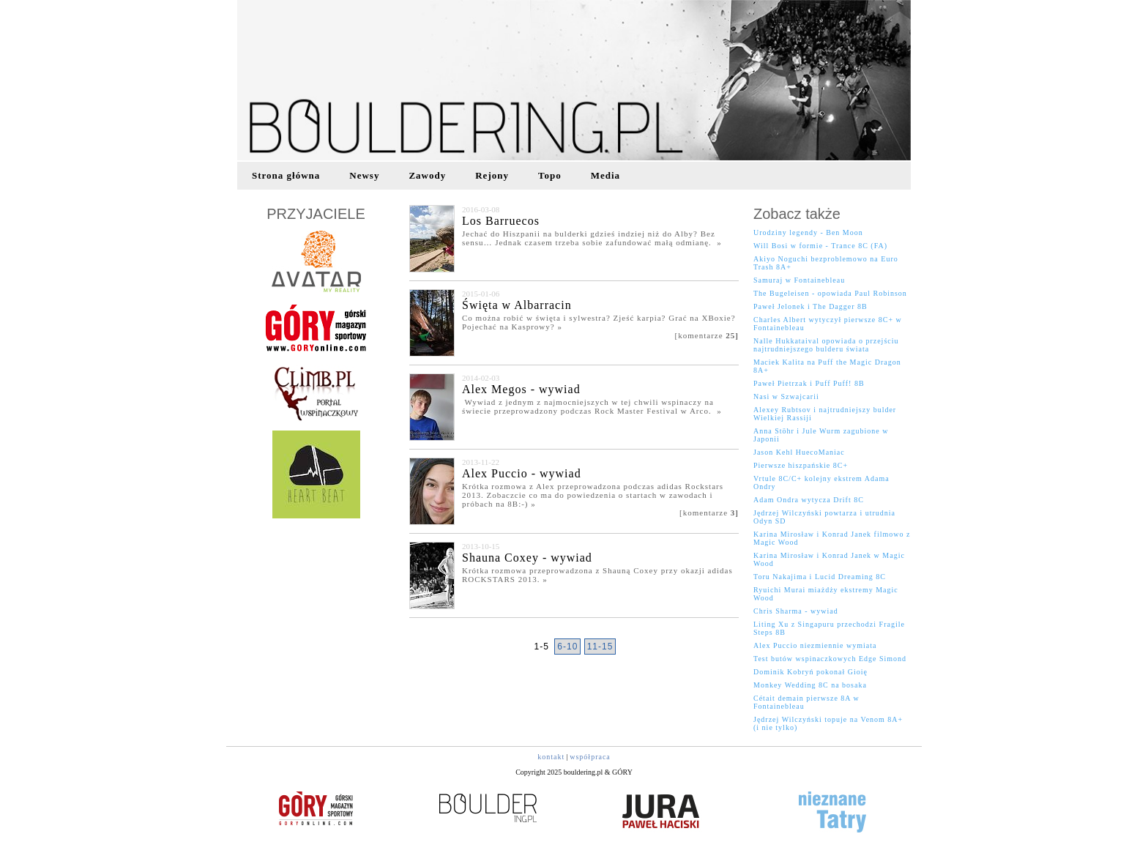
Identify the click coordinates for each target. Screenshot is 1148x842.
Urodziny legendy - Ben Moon (808, 232)
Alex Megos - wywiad (521, 389)
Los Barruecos (501, 221)
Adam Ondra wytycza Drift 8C (808, 500)
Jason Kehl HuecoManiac (799, 452)
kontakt (550, 757)
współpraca (590, 757)
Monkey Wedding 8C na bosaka (810, 685)
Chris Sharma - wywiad (795, 611)
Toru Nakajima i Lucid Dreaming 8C (819, 577)
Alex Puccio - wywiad (521, 473)
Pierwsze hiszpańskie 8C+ (800, 465)
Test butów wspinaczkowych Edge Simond (829, 659)
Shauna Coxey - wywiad (527, 557)
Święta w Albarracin (517, 305)
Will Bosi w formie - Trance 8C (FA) (820, 246)
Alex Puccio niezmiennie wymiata (814, 645)
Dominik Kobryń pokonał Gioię (810, 672)
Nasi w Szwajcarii (786, 396)
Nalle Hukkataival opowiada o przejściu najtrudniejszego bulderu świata (826, 345)
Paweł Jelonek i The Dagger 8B (810, 306)
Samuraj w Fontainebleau (799, 280)
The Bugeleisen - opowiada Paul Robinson (830, 293)
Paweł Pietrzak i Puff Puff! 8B (809, 383)
